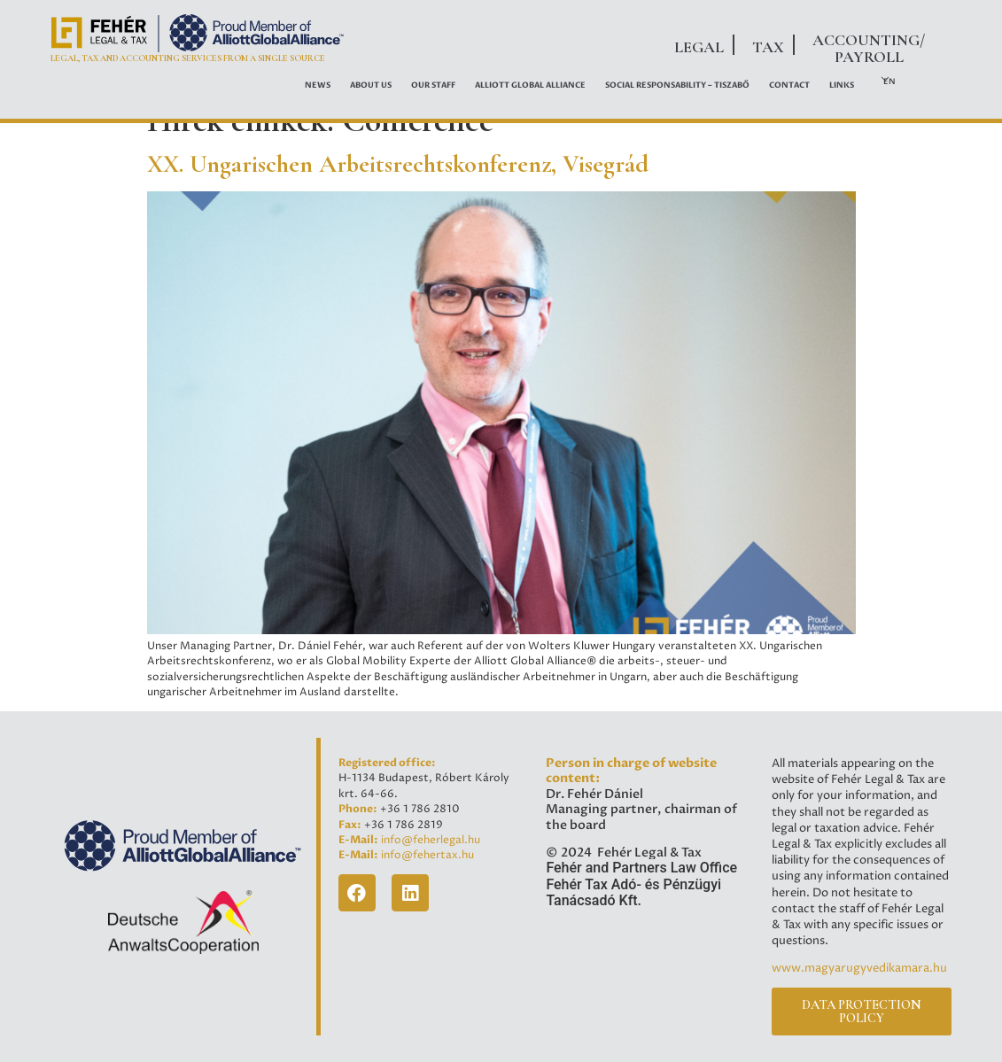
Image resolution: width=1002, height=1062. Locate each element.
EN (889, 81)
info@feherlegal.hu (430, 840)
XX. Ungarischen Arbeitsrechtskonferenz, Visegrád (398, 164)
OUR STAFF (433, 85)
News (317, 85)
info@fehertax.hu (427, 855)
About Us (371, 85)
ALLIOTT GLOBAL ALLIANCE (530, 85)
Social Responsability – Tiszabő (677, 85)
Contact (789, 85)
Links (841, 85)
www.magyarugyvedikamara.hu (859, 968)
